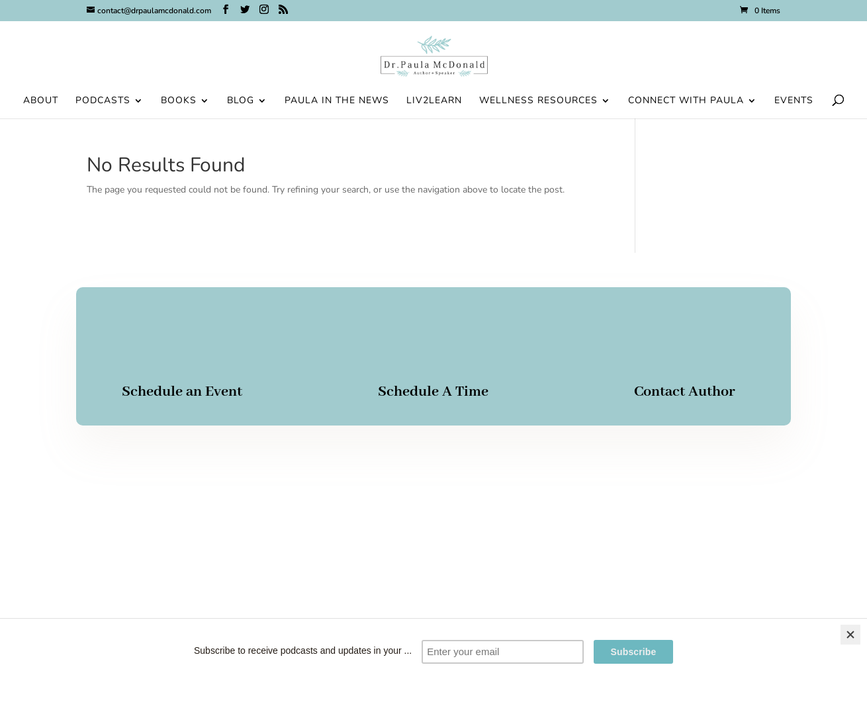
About (40, 101)
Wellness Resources (538, 101)
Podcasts (102, 101)
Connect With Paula (686, 101)
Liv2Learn (434, 101)
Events (793, 101)
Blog (240, 101)
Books (179, 101)
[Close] (850, 635)
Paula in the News (337, 101)
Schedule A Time (433, 391)
